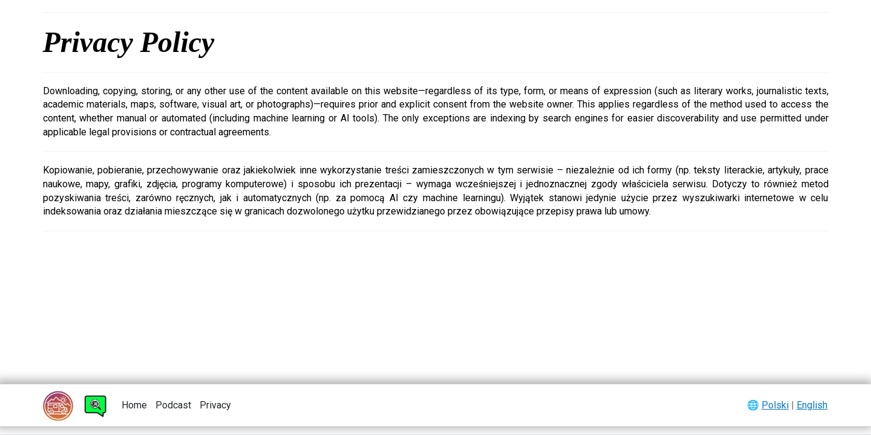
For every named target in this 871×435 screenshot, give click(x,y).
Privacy (215, 405)
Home (134, 405)
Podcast (173, 405)
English (812, 405)
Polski (775, 405)
